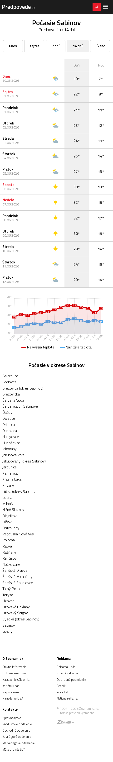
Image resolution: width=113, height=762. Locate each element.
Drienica (8, 424)
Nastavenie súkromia (15, 679)
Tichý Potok (11, 588)
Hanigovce (10, 436)
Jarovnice (9, 467)
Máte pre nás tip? (13, 749)
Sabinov (8, 625)
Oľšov (7, 522)
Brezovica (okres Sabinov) (22, 388)
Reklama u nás (66, 666)
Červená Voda (13, 400)
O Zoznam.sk (12, 658)
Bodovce (9, 382)
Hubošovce (11, 443)
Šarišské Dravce (14, 570)
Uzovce (8, 601)
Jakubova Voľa (13, 455)
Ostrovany (10, 528)
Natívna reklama (67, 698)
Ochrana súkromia (14, 673)
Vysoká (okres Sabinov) (20, 619)
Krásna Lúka (11, 479)
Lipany (7, 631)
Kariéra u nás (10, 685)
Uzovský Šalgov (15, 613)
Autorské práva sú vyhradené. (76, 712)
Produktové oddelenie (17, 724)
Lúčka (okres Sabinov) (19, 491)
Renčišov (9, 558)
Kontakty (10, 709)
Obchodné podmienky (71, 679)
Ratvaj (7, 546)
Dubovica (9, 430)
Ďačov (7, 412)
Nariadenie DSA (12, 698)
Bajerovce (10, 376)
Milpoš (7, 503)
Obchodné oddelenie (16, 730)
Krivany (8, 485)
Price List (62, 692)
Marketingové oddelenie (18, 743)
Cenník (61, 685)
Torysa (7, 595)
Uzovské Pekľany (16, 607)
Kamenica (10, 473)
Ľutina (7, 497)
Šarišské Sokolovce (17, 583)
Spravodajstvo (11, 717)
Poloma (8, 540)
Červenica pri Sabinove (20, 406)
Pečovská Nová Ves (18, 534)
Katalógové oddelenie (16, 736)
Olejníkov (9, 516)
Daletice (8, 418)
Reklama (64, 658)
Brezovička (11, 394)
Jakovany (9, 449)
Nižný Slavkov (13, 509)
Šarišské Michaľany (17, 576)
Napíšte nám (10, 692)
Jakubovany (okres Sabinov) (24, 461)
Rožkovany (11, 564)
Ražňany (9, 552)
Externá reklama (67, 673)
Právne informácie (14, 666)
